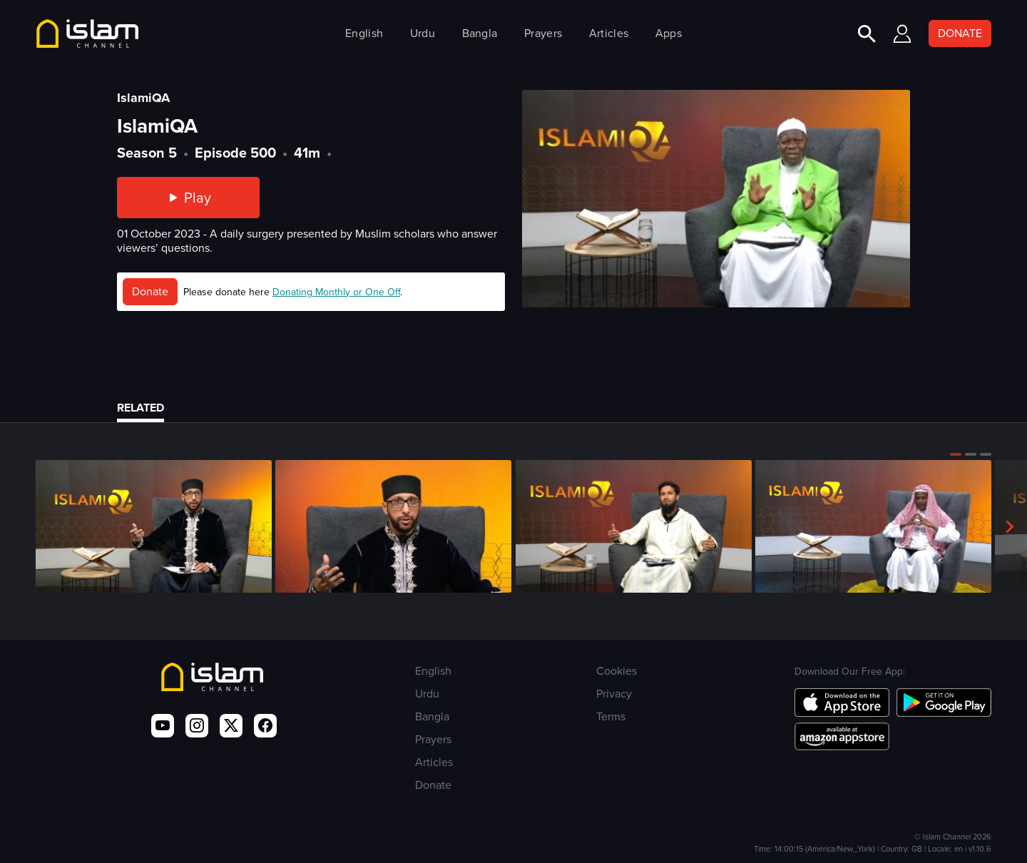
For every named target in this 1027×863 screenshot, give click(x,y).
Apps (668, 33)
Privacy (614, 693)
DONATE (960, 33)
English (364, 33)
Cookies (616, 671)
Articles (608, 33)
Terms (610, 716)
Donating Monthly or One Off (336, 292)
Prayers (543, 33)
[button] (955, 454)
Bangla (480, 33)
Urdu (422, 33)
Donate (150, 291)
